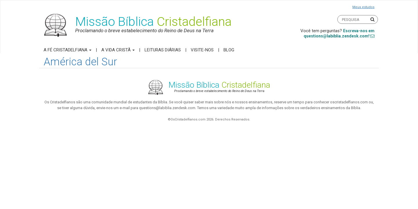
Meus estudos (363, 7)
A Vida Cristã (118, 50)
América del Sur (80, 62)
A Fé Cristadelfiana (67, 50)
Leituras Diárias (163, 50)
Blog (229, 50)
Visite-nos (202, 50)
